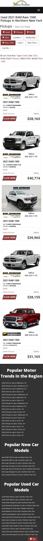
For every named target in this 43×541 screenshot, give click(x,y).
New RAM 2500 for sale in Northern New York (17, 460)
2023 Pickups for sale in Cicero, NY (13, 412)
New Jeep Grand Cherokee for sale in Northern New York (21, 469)
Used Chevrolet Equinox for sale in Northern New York (20, 534)
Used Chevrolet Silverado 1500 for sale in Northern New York (20, 532)
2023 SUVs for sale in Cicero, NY (13, 409)
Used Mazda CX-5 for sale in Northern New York (18, 508)
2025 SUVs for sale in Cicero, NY (13, 392)
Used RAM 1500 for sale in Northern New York (17, 497)
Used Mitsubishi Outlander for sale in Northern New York (20, 505)
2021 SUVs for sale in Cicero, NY (13, 426)
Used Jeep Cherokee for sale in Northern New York (19, 523)
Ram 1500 (8, 43)
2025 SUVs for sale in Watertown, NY (14, 389)
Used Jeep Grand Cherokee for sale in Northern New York (21, 517)
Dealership (31, 37)
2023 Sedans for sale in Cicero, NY (13, 418)
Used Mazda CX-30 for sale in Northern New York (18, 511)
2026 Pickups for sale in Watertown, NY (15, 386)
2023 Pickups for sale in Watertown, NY (15, 415)
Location (17, 37)
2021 (5, 37)
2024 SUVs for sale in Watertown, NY (14, 397)
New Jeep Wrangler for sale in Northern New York (18, 472)
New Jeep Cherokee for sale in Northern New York (18, 463)
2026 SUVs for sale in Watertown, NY (14, 383)
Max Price (33, 43)
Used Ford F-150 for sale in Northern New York (17, 529)
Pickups (18, 32)
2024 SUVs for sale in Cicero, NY (13, 400)
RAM (30, 32)
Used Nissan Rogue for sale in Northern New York (18, 502)
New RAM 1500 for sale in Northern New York (17, 457)
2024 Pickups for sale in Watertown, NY (15, 403)
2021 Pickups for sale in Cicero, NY (13, 429)
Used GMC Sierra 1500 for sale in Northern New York (19, 526)
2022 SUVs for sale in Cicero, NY (13, 421)
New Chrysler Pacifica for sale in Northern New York (19, 475)
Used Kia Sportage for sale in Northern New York (18, 514)
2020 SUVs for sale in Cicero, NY (13, 432)
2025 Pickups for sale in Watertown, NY (15, 394)
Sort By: (6, 48)
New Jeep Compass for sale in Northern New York (18, 466)
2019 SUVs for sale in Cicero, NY (13, 435)
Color (21, 43)
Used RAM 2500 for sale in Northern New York (17, 500)
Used (6, 32)
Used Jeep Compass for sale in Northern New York (18, 520)
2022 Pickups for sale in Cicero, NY (13, 424)
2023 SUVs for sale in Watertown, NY (14, 406)
